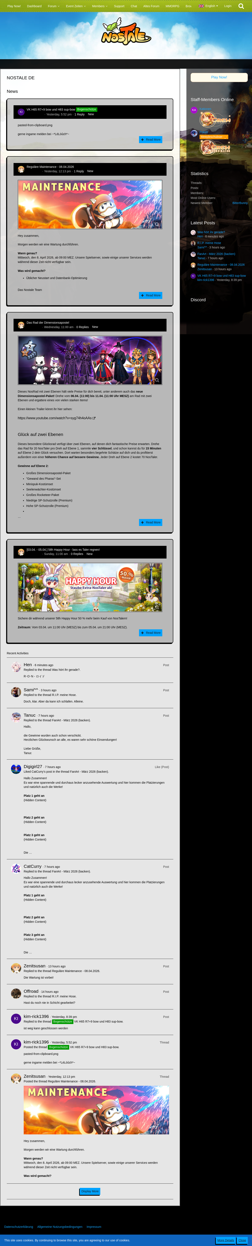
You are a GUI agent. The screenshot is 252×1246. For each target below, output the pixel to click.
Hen (28, 664)
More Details (226, 1240)
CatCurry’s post (42, 771)
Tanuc (30, 715)
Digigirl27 (33, 766)
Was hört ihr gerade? (66, 669)
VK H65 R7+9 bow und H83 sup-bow (51, 109)
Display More (90, 1191)
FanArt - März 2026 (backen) (71, 720)
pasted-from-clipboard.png (35, 125)
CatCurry (32, 866)
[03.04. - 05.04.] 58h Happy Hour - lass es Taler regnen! (63, 549)
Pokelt (204, 132)
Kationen (205, 109)
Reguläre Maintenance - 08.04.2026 (50, 166)
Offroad (31, 991)
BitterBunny (240, 203)
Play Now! (219, 77)
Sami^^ (31, 689)
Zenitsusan (34, 171)
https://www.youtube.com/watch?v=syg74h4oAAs (55, 418)
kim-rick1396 (35, 114)
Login (227, 6)
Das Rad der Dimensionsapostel (48, 322)
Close (242, 1240)
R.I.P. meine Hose (64, 695)
